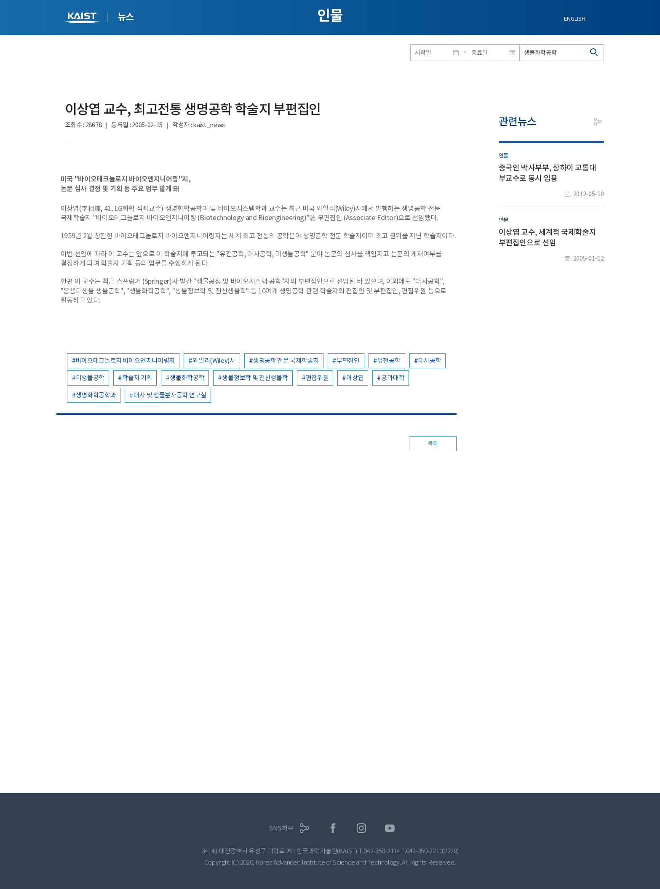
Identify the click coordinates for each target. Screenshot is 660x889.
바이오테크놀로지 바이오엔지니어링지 (125, 361)
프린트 (578, 121)
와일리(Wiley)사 (213, 361)
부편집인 (348, 361)
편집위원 (317, 378)
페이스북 (333, 828)
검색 (594, 52)
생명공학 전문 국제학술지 (286, 361)
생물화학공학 (187, 378)
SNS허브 (281, 828)
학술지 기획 (137, 378)
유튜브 (390, 828)
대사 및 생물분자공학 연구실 (170, 395)
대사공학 (429, 361)
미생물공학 (90, 378)
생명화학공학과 (96, 395)
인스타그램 (361, 828)
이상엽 (354, 378)
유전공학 (389, 361)
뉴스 (126, 17)
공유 (597, 121)
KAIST (83, 18)
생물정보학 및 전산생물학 (255, 378)
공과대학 (392, 378)
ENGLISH (574, 18)
